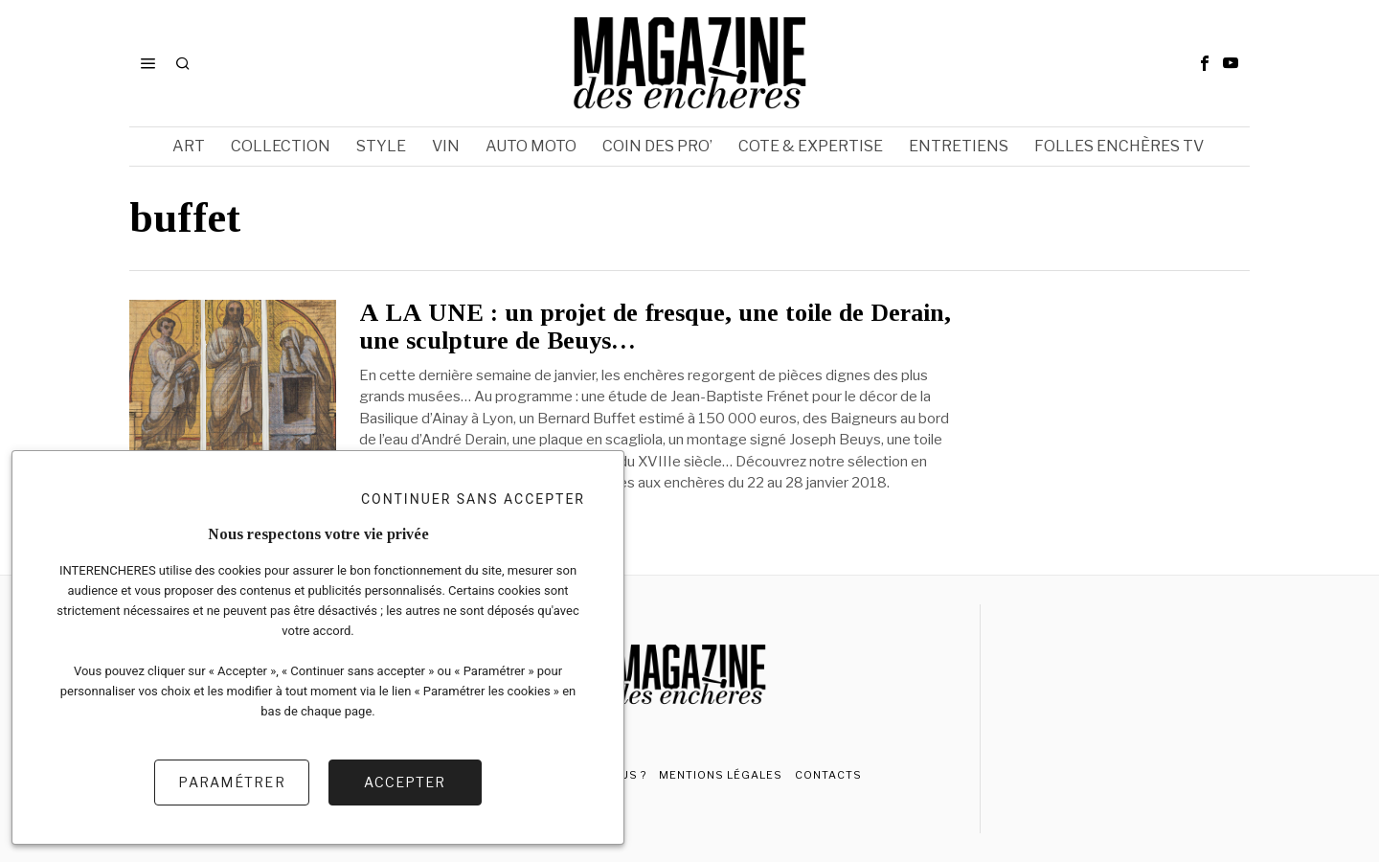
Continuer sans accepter (473, 499)
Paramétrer (231, 782)
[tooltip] (1204, 63)
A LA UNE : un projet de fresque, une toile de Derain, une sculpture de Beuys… (655, 327)
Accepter (404, 782)
